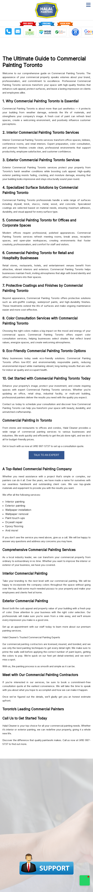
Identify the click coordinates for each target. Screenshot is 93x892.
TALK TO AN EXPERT (46, 455)
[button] (85, 880)
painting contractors (32, 644)
